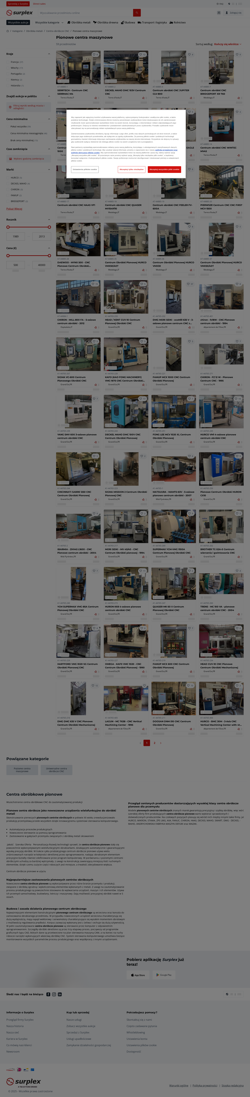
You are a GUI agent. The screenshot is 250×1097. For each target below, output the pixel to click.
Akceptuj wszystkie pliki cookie (164, 169)
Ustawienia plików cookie (85, 169)
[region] (126, 144)
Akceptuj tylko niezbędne (131, 169)
